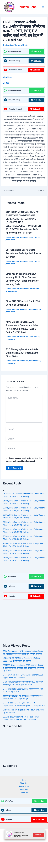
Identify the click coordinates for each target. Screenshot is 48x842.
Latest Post (33, 237)
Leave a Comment (12, 237)
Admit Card (24, 309)
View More (7, 77)
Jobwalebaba (34, 289)
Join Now (36, 51)
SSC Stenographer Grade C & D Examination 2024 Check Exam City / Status (22, 353)
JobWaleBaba (27, 7)
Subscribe (35, 70)
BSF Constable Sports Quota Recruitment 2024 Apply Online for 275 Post (23, 253)
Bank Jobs (24, 789)
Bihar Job (24, 783)
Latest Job (24, 237)
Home (24, 780)
